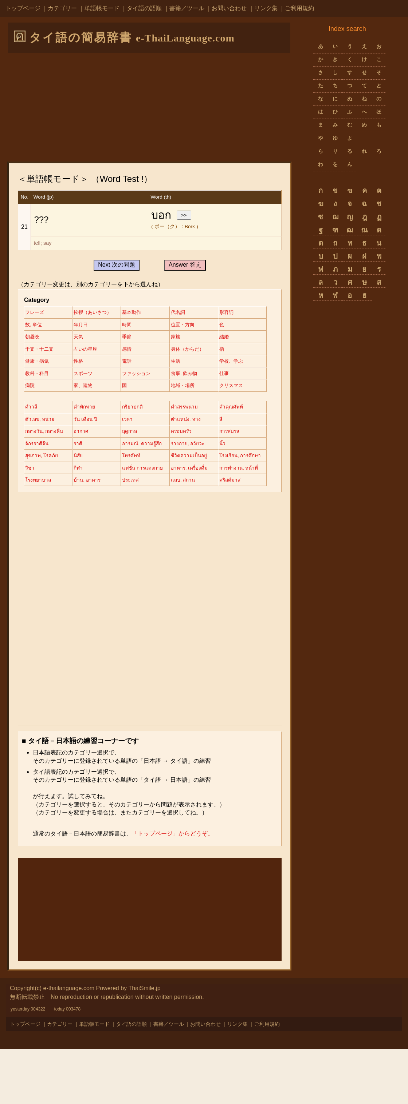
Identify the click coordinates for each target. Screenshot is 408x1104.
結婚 (131, 350)
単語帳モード (102, 8)
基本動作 (136, 312)
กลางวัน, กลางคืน (146, 459)
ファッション (192, 388)
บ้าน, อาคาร (191, 522)
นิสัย (81, 497)
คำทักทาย (86, 434)
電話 (131, 375)
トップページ (22, 8)
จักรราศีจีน (189, 472)
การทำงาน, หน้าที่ (96, 522)
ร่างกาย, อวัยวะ (143, 484)
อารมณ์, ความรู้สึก (96, 484)
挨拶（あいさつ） (96, 312)
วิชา (80, 510)
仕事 (81, 400)
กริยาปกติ (137, 434)
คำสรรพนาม (191, 434)
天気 (182, 337)
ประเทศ (34, 535)
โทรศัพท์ (135, 497)
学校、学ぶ (38, 388)
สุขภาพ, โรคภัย (42, 497)
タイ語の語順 (144, 8)
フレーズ (35, 312)
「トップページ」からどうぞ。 (172, 888)
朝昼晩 (134, 337)
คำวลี (31, 434)
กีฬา (131, 510)
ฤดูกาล (32, 472)
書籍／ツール (186, 8)
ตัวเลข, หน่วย (91, 447)
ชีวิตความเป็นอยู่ (195, 497)
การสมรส (137, 472)
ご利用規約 (299, 8)
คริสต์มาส (137, 535)
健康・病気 (38, 375)
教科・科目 (88, 388)
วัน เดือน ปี (138, 447)
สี (77, 459)
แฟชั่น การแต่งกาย (198, 510)
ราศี (29, 484)
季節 (30, 350)
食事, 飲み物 (39, 400)
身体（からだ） (144, 363)
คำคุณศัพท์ (37, 447)
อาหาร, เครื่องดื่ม (44, 522)
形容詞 (32, 325)
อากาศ (184, 459)
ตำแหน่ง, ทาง (40, 459)
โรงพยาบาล (139, 522)
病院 (131, 400)
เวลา (182, 447)
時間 (182, 325)
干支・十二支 (192, 350)
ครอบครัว (86, 472)
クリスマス (139, 412)
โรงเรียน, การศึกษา (47, 510)
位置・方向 (38, 337)
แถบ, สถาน (88, 535)
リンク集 (266, 8)
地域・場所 (88, 412)
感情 (81, 363)
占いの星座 (38, 363)
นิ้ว (180, 484)
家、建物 (187, 400)
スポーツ (136, 388)
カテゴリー (62, 8)
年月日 (134, 325)
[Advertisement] (149, 107)
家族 (81, 350)
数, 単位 (85, 325)
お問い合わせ (229, 8)
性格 (81, 375)
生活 (182, 375)
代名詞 (184, 312)
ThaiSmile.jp (145, 1043)
